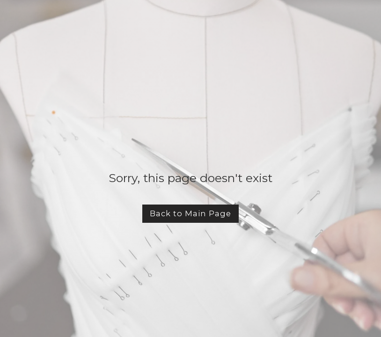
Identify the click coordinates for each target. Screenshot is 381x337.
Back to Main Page (190, 213)
